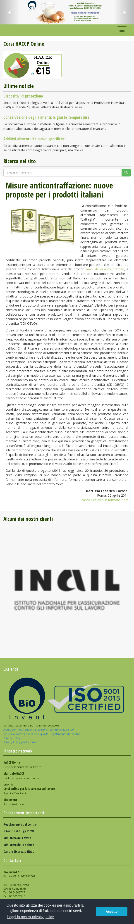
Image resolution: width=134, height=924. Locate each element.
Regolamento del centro (65, 734)
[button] (10, 12)
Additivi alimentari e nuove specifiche (34, 138)
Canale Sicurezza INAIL (18, 851)
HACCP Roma (11, 762)
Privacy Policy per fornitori (20, 742)
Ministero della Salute (18, 845)
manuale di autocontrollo (105, 269)
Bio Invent (10, 800)
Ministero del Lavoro (17, 838)
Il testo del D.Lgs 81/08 (18, 831)
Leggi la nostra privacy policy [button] (30, 917)
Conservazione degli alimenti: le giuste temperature (46, 117)
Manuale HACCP (13, 773)
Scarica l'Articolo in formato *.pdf (104, 500)
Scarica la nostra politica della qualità (26, 734)
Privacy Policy (12, 738)
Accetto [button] (112, 911)
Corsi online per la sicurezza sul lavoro (29, 788)
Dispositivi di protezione (23, 96)
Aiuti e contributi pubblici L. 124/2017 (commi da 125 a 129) (38, 729)
